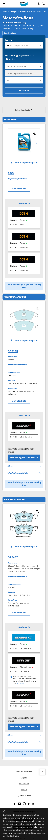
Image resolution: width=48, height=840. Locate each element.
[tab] (10, 33)
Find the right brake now (24, 457)
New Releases (24, 784)
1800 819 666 (24, 795)
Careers (24, 790)
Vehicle (12, 59)
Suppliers (24, 778)
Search (8, 40)
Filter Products (24, 110)
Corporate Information (24, 772)
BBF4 (11, 173)
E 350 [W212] (37, 11)
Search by (10, 55)
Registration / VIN (26, 56)
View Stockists (19, 188)
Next (36, 143)
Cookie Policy (12, 836)
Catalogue (13, 11)
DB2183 (13, 351)
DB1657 (13, 557)
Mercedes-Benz (24, 11)
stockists (20, 683)
